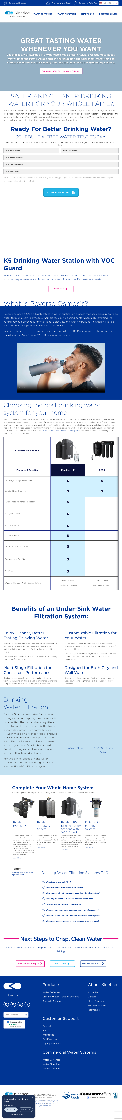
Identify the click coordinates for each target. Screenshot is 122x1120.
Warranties (48, 1035)
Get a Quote (62, 963)
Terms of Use (48, 1100)
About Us (93, 992)
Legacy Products (51, 1043)
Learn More (61, 289)
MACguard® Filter (74, 748)
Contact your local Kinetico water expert (60, 431)
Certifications (49, 1039)
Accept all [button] (11, 1109)
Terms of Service (43, 1102)
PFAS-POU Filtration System (103, 750)
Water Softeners (51, 992)
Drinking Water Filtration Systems (60, 996)
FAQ (44, 1030)
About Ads (50, 1103)
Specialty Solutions (52, 1001)
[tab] (44, 14)
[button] (18, 1114)
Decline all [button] (25, 1109)
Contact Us (48, 1026)
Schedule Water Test (93, 963)
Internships (94, 1010)
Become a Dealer (97, 1005)
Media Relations (96, 1001)
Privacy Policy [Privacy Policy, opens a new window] (8, 1105)
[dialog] (18, 1106)
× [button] (32, 1097)
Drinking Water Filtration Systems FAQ (22, 874)
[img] (74, 721)
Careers (92, 996)
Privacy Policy (38, 1100)
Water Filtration (51, 1064)
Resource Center (108, 14)
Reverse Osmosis (51, 1068)
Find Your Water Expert (30, 963)
